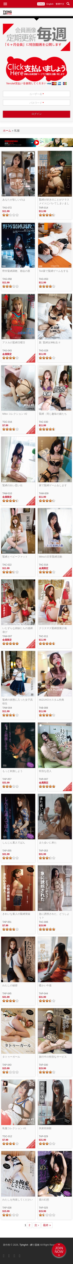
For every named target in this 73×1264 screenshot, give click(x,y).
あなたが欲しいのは (13, 199)
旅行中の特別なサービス (53, 1056)
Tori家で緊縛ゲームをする (53, 270)
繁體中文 (60, 4)
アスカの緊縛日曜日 (13, 342)
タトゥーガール (11, 1056)
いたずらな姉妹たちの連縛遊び (17, 630)
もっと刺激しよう (12, 771)
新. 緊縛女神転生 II (49, 342)
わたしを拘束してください (17, 1199)
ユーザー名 (36, 94)
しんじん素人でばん (13, 842)
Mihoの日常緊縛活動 (50, 556)
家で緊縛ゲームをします (53, 485)
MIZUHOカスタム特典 (51, 699)
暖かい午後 (45, 985)
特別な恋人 (45, 771)
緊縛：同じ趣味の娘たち (53, 413)
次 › (36, 1225)
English (50, 4)
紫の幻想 (44, 1199)
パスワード (36, 102)
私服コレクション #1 (14, 1128)
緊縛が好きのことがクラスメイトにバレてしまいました (54, 201)
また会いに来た (48, 842)
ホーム (7, 130)
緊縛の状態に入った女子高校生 (17, 701)
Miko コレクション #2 (14, 413)
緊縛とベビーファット (15, 556)
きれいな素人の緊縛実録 (16, 913)
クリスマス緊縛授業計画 (53, 628)
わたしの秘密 (10, 985)
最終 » (47, 1225)
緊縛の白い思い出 (12, 485)
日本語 (41, 4)
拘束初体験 (45, 1128)
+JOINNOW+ (59, 1250)
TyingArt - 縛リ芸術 (29, 1244)
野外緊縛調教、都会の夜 (16, 270)
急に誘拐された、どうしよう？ (54, 915)
